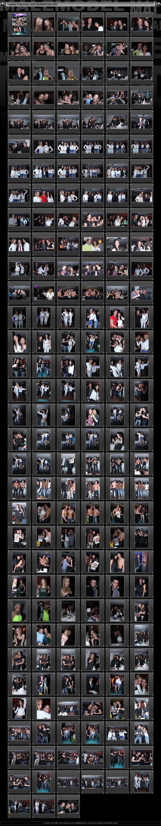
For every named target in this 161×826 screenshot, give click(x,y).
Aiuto (115, 823)
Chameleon (108, 823)
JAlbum (99, 823)
